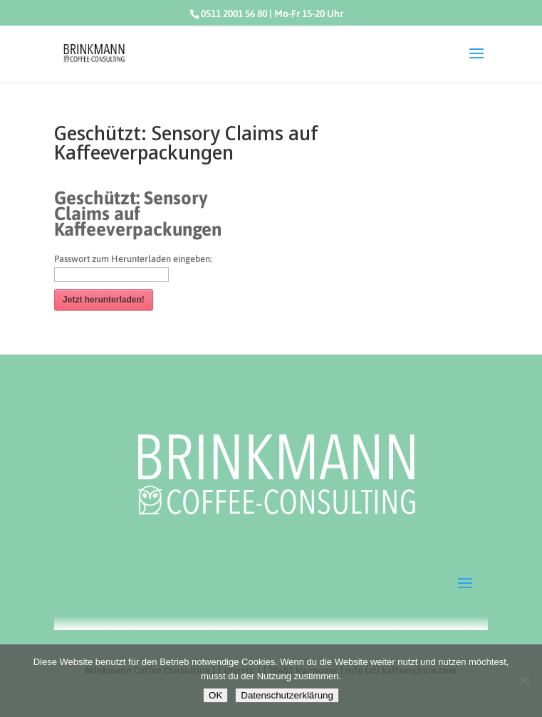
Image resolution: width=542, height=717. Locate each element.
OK (215, 695)
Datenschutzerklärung (287, 695)
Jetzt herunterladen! (104, 300)
